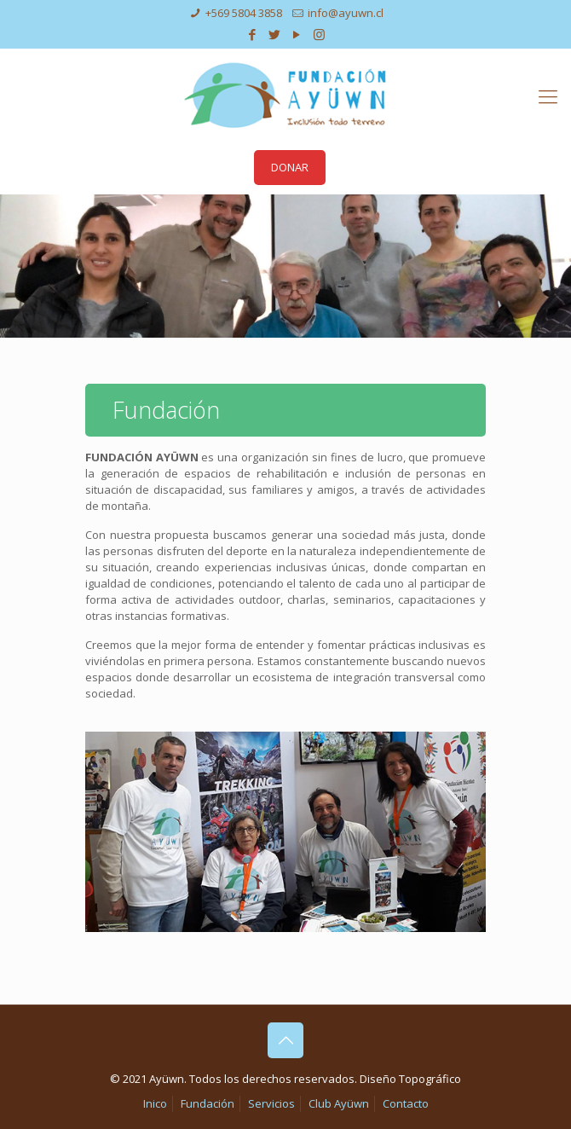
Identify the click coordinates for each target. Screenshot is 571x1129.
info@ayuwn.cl (346, 12)
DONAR (290, 167)
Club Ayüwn (339, 1103)
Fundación (207, 1103)
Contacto (406, 1103)
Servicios (271, 1103)
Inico (155, 1103)
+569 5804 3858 (243, 12)
